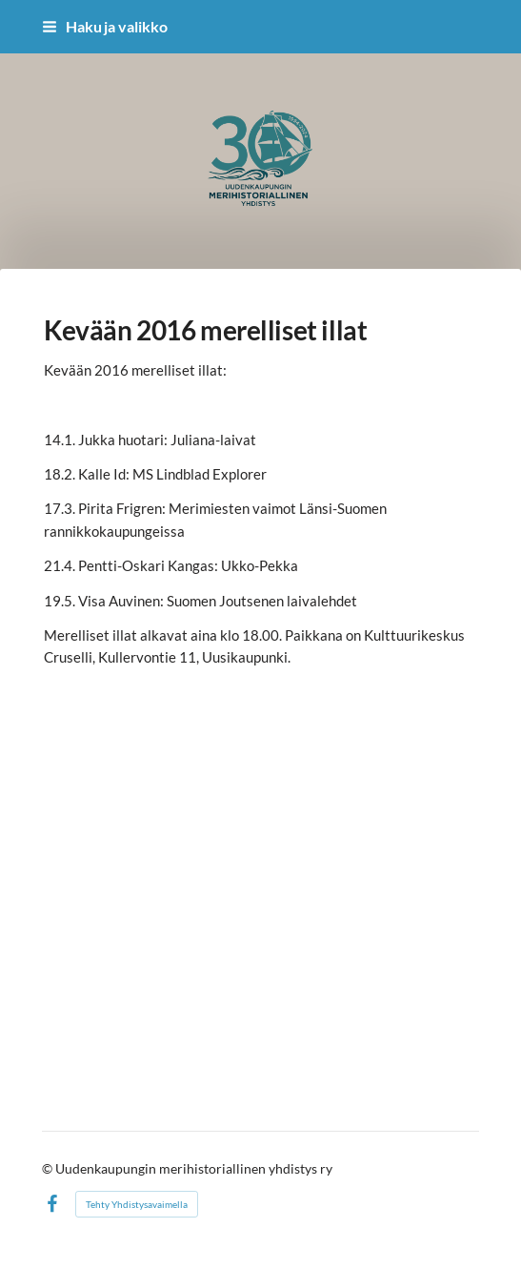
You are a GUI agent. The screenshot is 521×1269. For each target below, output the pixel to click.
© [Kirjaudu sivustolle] (48, 1168)
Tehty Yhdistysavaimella (137, 1204)
